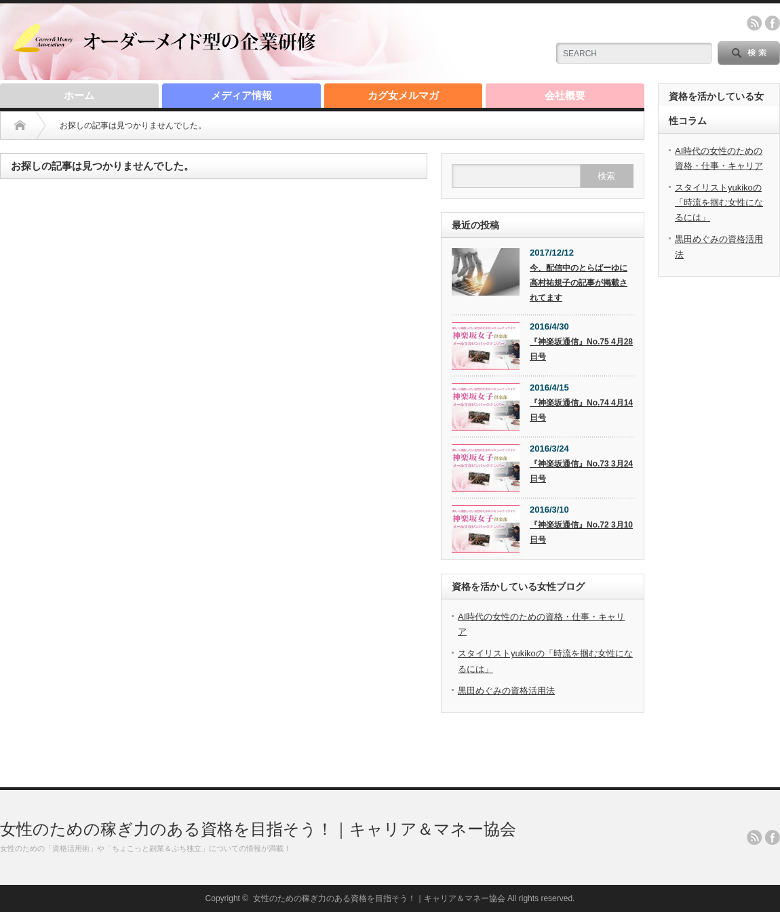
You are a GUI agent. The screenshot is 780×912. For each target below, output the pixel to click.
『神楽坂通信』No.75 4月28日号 (581, 349)
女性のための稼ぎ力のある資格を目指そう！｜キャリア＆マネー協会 (258, 829)
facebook (772, 23)
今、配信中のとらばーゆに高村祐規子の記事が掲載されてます (578, 282)
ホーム (79, 95)
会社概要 (565, 95)
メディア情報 (241, 95)
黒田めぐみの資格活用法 (506, 691)
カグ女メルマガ (403, 95)
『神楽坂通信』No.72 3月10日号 (581, 532)
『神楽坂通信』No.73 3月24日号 (581, 471)
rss (754, 23)
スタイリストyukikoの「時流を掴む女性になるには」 (719, 202)
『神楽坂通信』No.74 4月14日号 (581, 410)
